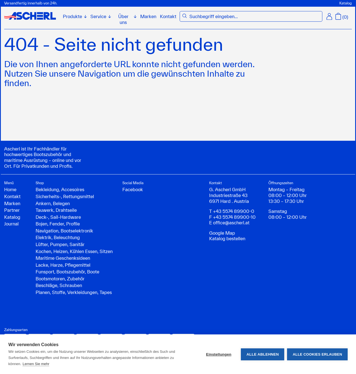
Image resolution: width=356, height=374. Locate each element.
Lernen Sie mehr (36, 364)
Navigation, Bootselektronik (64, 230)
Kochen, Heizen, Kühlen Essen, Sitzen (74, 251)
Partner (12, 210)
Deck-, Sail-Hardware (58, 217)
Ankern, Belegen (53, 203)
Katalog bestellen (227, 238)
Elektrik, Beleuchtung (58, 237)
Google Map (222, 232)
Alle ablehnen (262, 354)
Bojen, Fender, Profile (58, 223)
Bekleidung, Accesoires (60, 189)
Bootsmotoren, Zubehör (60, 278)
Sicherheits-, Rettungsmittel (65, 196)
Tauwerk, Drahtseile (56, 210)
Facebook (132, 189)
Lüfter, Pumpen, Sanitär (60, 244)
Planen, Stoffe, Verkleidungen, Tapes (74, 292)
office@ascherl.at (231, 222)
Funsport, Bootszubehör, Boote (67, 271)
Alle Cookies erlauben (317, 354)
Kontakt (168, 16)
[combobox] (254, 16)
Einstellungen (218, 354)
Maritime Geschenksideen (63, 258)
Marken (148, 16)
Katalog (345, 3)
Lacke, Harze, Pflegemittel (63, 265)
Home (10, 189)
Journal (11, 223)
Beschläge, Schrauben (59, 285)
